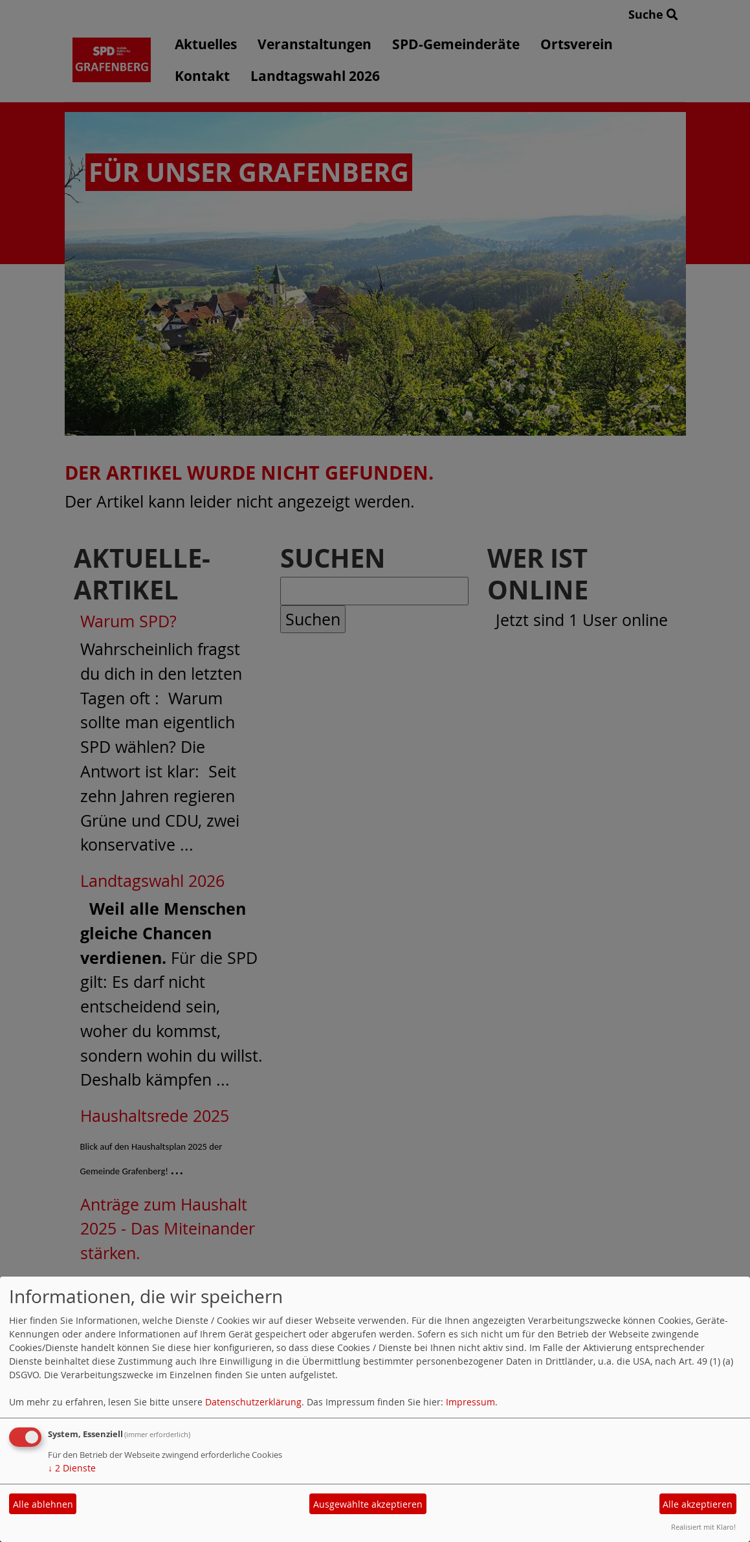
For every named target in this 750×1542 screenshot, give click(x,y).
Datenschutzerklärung (253, 1402)
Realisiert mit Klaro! (703, 1527)
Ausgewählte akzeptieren (368, 1504)
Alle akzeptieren (698, 1504)
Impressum (470, 1402)
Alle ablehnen (43, 1504)
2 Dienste (72, 1468)
